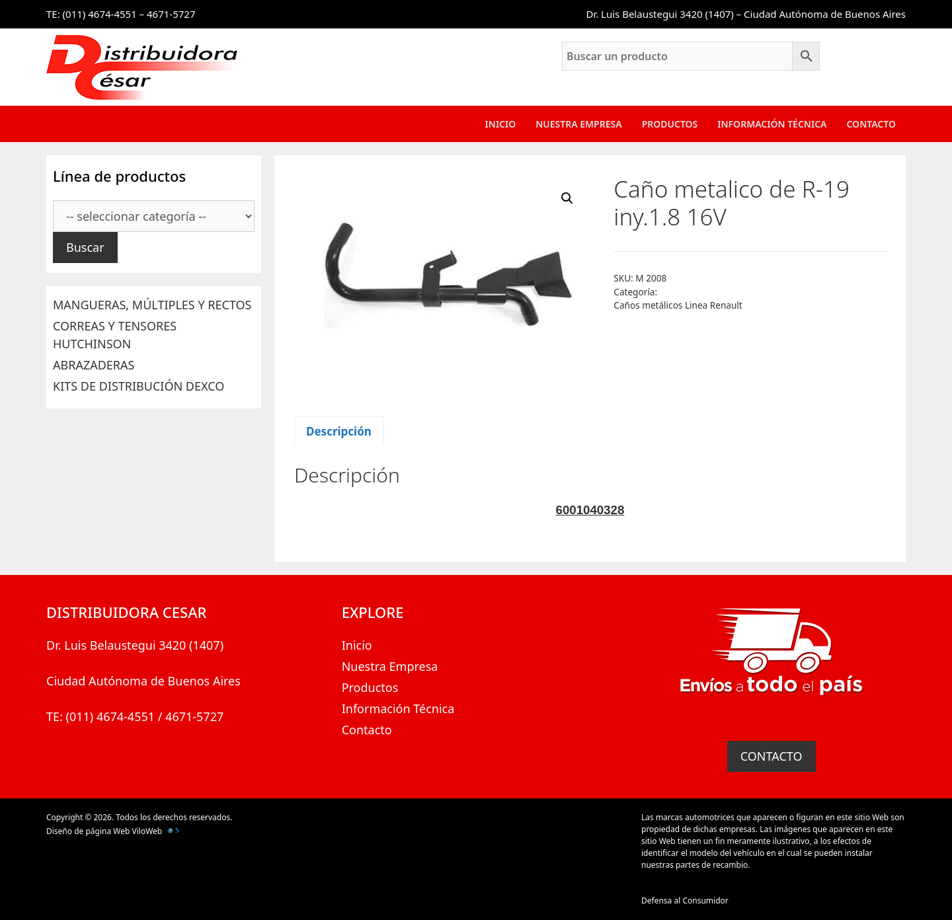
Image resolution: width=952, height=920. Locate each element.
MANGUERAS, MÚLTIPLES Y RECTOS (152, 305)
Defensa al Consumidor (685, 900)
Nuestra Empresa (578, 124)
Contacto (871, 124)
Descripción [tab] (339, 431)
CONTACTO (771, 756)
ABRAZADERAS (93, 365)
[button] (567, 198)
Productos (670, 124)
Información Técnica (771, 124)
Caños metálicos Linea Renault (678, 305)
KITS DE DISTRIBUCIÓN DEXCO (138, 386)
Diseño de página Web (88, 831)
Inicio (500, 124)
